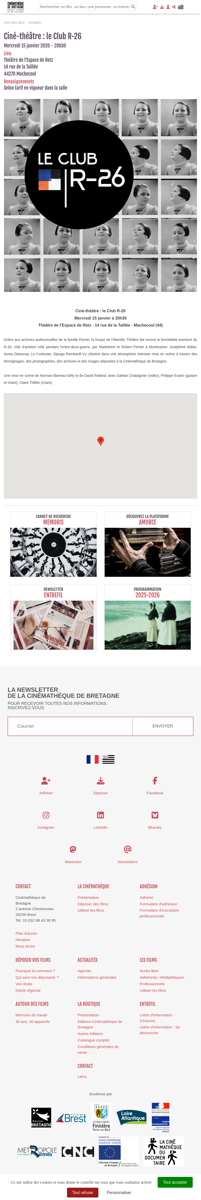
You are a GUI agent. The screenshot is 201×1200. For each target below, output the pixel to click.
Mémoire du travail (31, 1015)
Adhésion (149, 886)
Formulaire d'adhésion (158, 904)
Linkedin (100, 827)
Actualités (88, 960)
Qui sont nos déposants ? (37, 977)
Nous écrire (25, 946)
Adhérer (146, 897)
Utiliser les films (91, 910)
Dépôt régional (28, 990)
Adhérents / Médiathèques (162, 977)
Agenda (84, 971)
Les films (148, 960)
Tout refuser (82, 1192)
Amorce (147, 522)
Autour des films (32, 1004)
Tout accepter (175, 1182)
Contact (23, 886)
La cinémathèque (93, 886)
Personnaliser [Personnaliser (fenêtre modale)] (119, 1192)
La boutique (89, 1004)
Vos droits (24, 984)
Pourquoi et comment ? (35, 971)
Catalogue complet (93, 1040)
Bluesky (155, 827)
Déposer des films (93, 904)
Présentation (88, 897)
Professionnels (152, 984)
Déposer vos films (33, 960)
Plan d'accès (26, 933)
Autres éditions (90, 1033)
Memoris (53, 522)
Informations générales (97, 977)
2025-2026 (148, 595)
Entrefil (53, 595)
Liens (82, 1076)
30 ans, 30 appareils (33, 1021)
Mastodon (73, 862)
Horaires (23, 939)
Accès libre (149, 971)
